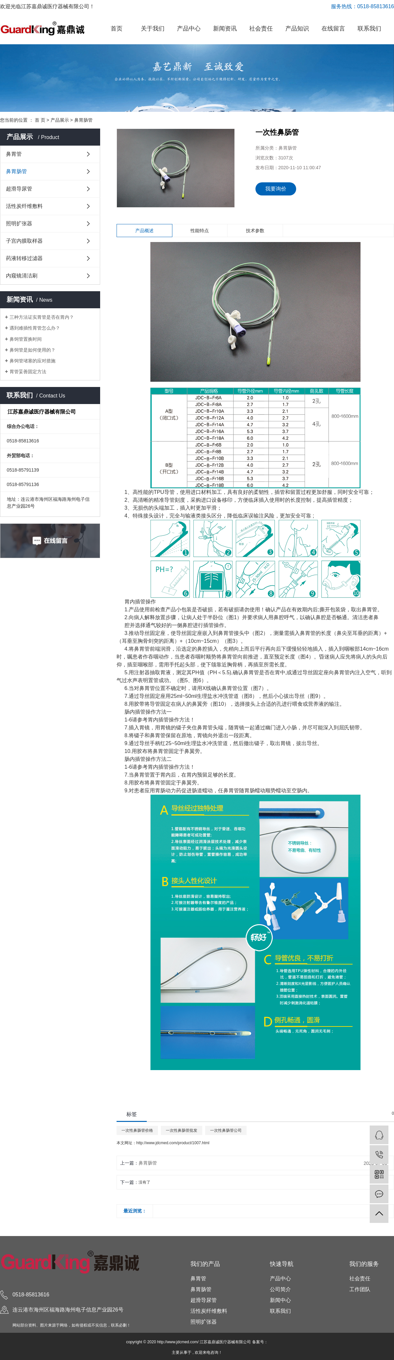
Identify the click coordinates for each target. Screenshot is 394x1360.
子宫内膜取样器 (24, 241)
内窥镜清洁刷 (21, 275)
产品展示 (60, 120)
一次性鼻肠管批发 (181, 1130)
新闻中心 (280, 1300)
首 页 (40, 120)
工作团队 (359, 1289)
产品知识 (297, 28)
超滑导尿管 (19, 189)
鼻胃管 (14, 154)
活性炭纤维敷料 (24, 206)
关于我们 (152, 28)
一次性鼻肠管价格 (137, 1130)
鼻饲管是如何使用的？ (32, 350)
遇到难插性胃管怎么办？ (35, 328)
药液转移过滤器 (24, 258)
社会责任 (261, 28)
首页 (116, 28)
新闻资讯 (225, 28)
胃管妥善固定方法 (28, 371)
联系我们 (369, 28)
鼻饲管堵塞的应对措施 (32, 360)
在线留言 (333, 28)
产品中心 (189, 28)
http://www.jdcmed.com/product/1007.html (172, 1143)
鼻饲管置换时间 (26, 339)
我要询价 (275, 189)
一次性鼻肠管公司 (226, 1130)
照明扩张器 (19, 223)
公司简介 (280, 1289)
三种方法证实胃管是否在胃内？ (42, 317)
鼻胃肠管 (83, 120)
